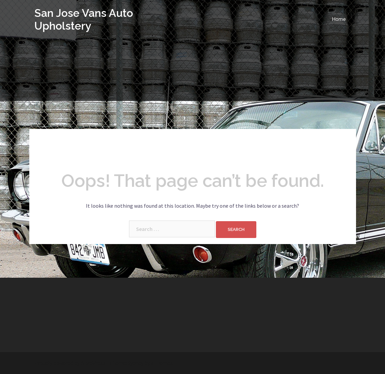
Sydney (135, 363)
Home (339, 19)
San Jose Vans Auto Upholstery (83, 19)
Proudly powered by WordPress (69, 363)
